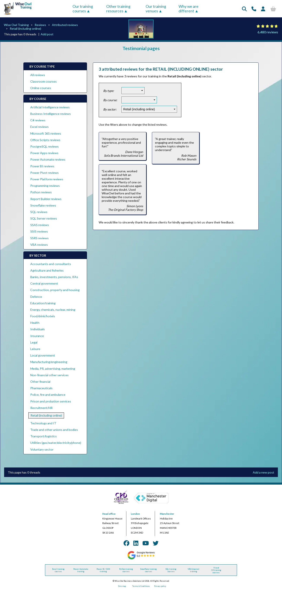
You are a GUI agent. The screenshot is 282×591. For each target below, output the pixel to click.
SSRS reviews (39, 238)
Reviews (40, 25)
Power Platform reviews (46, 179)
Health (34, 322)
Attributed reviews (65, 25)
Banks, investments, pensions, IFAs (54, 277)
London (135, 513)
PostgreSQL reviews (44, 146)
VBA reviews (39, 244)
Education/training (43, 303)
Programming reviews (45, 185)
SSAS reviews (39, 225)
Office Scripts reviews (45, 140)
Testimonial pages (141, 48)
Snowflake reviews (43, 205)
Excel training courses (58, 570)
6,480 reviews (268, 32)
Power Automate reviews (47, 159)
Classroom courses (43, 81)
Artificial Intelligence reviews (50, 107)
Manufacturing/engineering (48, 362)
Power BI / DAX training (103, 570)
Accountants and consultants (50, 264)
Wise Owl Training (16, 25)
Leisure (35, 349)
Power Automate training (80, 570)
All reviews (37, 75)
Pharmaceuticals (41, 388)
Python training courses (126, 570)
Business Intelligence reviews (50, 114)
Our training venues (156, 8)
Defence (36, 296)
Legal (33, 342)
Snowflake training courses (148, 570)
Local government (42, 355)
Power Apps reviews (44, 153)
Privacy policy (160, 586)
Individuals (37, 329)
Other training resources (118, 8)
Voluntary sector (41, 449)
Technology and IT (43, 423)
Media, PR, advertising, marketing (52, 368)
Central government (44, 283)
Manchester (167, 513)
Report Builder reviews (45, 199)
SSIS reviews (39, 231)
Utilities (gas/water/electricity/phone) (55, 442)
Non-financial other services (49, 375)
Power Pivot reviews (44, 172)
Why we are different (188, 8)
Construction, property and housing (55, 290)
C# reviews (37, 120)
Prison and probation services (50, 401)
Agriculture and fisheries (47, 270)
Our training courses (83, 8)
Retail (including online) (25, 28)
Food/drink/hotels (42, 316)
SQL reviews (38, 212)
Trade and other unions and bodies (54, 429)
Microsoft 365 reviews (45, 133)
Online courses (40, 88)
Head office (109, 513)
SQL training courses (171, 570)
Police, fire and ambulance (47, 394)
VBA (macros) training (193, 570)
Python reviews (41, 192)
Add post (47, 34)
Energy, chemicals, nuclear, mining (52, 309)
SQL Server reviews (43, 218)
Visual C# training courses (216, 570)
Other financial (40, 381)
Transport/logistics (43, 436)
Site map (122, 586)
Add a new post (263, 472)
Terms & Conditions (141, 586)
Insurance (37, 336)
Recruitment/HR (41, 408)
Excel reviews (39, 127)
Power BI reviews (42, 166)
